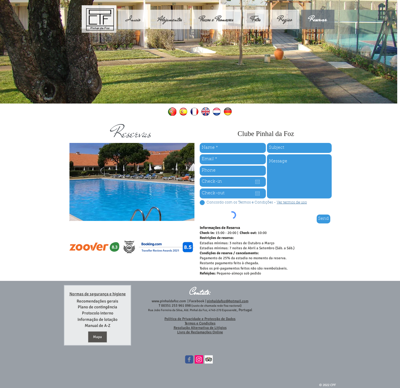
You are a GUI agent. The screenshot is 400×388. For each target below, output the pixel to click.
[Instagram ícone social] (199, 359)
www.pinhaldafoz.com (169, 301)
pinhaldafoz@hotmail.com (227, 301)
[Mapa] (97, 336)
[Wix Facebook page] (189, 359)
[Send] (323, 219)
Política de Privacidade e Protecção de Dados (200, 319)
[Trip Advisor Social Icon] (208, 359)
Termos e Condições (200, 323)
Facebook (196, 301)
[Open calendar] (257, 182)
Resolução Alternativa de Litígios (200, 328)
